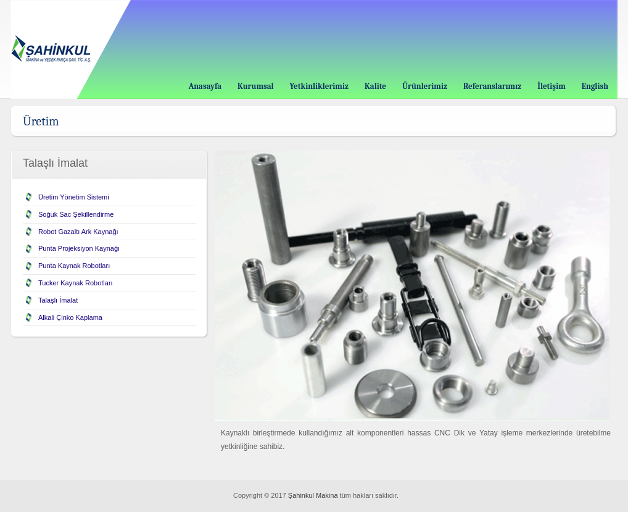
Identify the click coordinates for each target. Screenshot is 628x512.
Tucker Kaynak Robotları (75, 283)
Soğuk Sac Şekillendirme (76, 214)
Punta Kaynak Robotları (74, 265)
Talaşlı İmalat (58, 300)
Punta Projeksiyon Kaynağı (79, 248)
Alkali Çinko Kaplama (70, 317)
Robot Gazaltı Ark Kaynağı (78, 231)
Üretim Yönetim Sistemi (73, 197)
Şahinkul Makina (313, 495)
